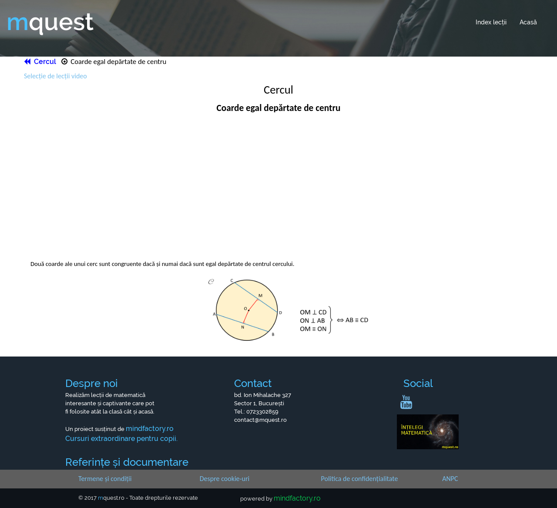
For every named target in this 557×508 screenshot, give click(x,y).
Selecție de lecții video (55, 76)
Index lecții (491, 22)
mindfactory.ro (297, 498)
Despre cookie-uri (224, 478)
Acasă (528, 22)
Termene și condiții (104, 478)
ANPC (450, 478)
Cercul (41, 61)
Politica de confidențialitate (359, 478)
